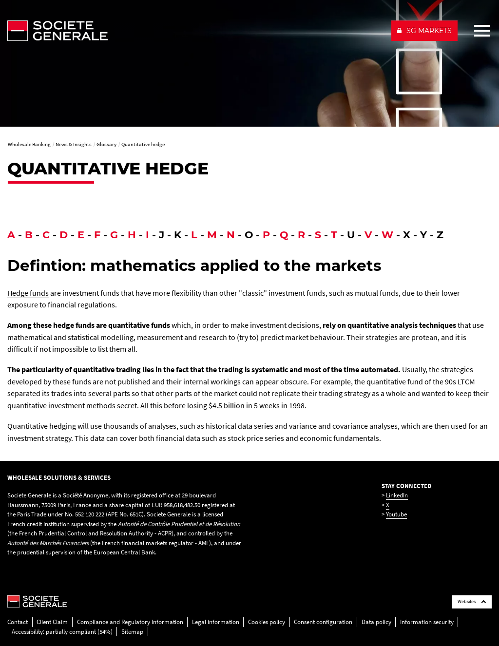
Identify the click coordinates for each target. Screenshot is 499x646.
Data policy (376, 622)
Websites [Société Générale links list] (472, 601)
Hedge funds (28, 293)
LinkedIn (397, 495)
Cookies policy (266, 622)
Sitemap (132, 631)
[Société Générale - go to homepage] (195, 30)
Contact (17, 622)
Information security (427, 622)
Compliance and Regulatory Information (130, 622)
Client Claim (52, 622)
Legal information (215, 622)
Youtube (396, 514)
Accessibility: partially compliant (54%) (62, 631)
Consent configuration (323, 622)
